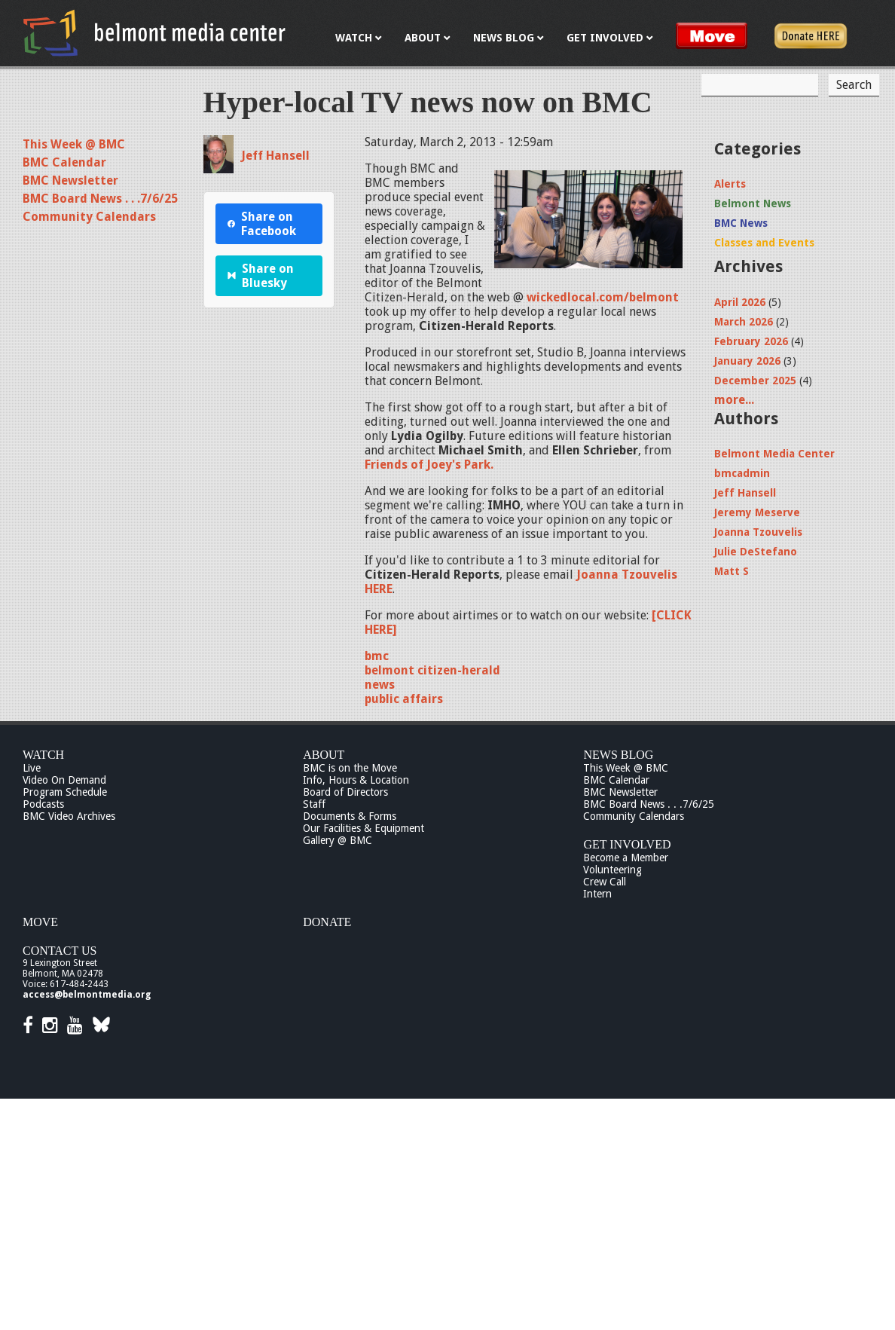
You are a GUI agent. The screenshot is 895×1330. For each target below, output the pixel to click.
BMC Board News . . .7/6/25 (100, 198)
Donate (327, 922)
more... (734, 400)
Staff (314, 804)
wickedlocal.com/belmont (603, 297)
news (380, 684)
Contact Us (59, 950)
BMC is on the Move (350, 768)
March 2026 (743, 322)
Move (40, 922)
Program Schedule (65, 792)
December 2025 (755, 381)
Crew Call (604, 882)
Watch (43, 754)
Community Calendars (89, 216)
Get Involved (626, 844)
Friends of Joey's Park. (429, 464)
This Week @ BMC (74, 144)
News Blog (618, 754)
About (323, 754)
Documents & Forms (349, 816)
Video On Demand (64, 780)
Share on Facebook (262, 223)
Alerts (730, 184)
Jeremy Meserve (757, 512)
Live (32, 768)
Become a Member (625, 858)
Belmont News (752, 203)
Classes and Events (764, 243)
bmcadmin (742, 473)
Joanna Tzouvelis (758, 532)
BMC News (741, 223)
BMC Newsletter (70, 180)
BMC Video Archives (69, 816)
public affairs (404, 699)
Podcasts (43, 804)
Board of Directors (345, 792)
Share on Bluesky (261, 275)
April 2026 (739, 302)
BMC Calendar (64, 162)
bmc (377, 656)
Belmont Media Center (774, 454)
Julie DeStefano (755, 552)
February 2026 (751, 341)
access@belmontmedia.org (87, 994)
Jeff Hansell (275, 155)
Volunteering (612, 870)
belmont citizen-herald (432, 670)
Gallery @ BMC (337, 840)
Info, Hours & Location (356, 780)
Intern (597, 894)
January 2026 (747, 361)
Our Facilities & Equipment (363, 828)
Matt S (731, 571)
